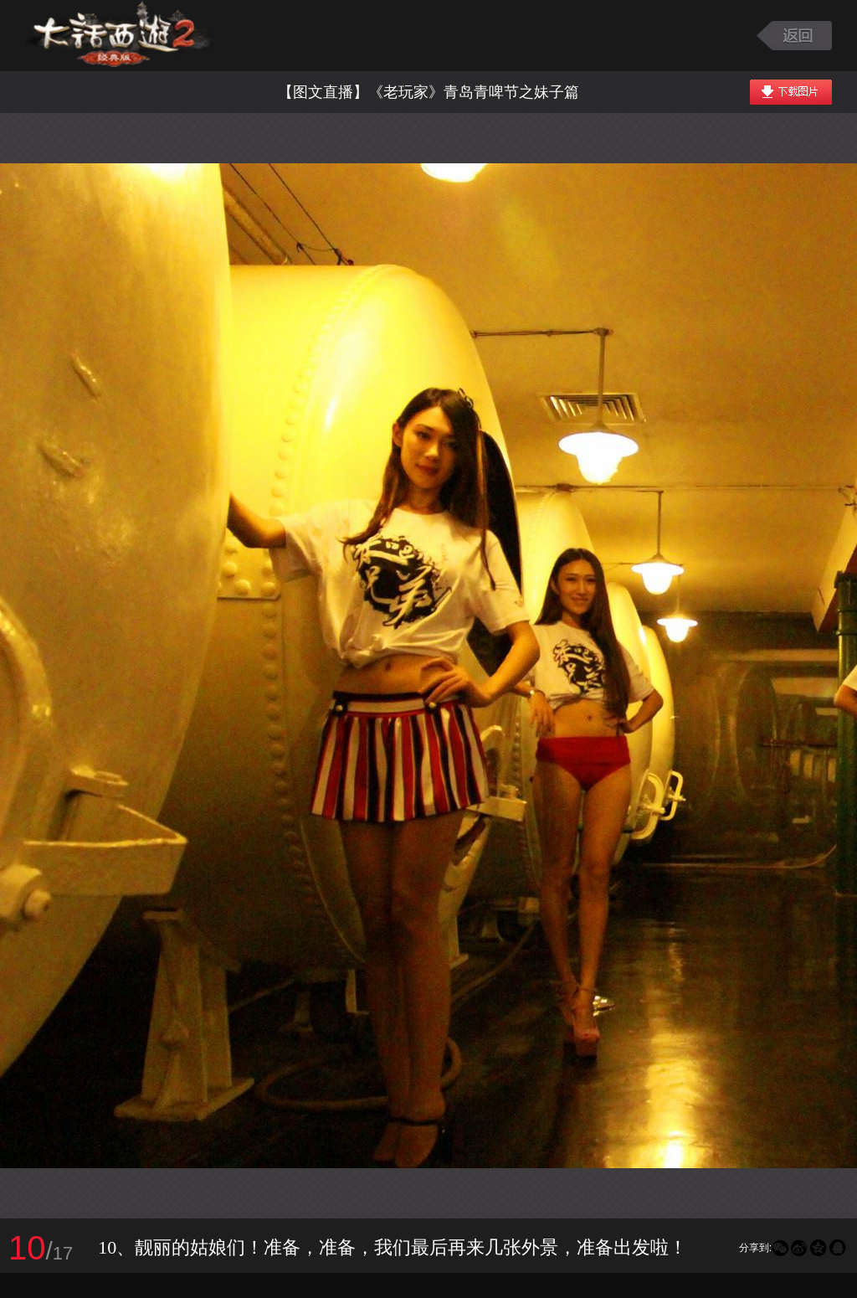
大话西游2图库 (119, 35)
